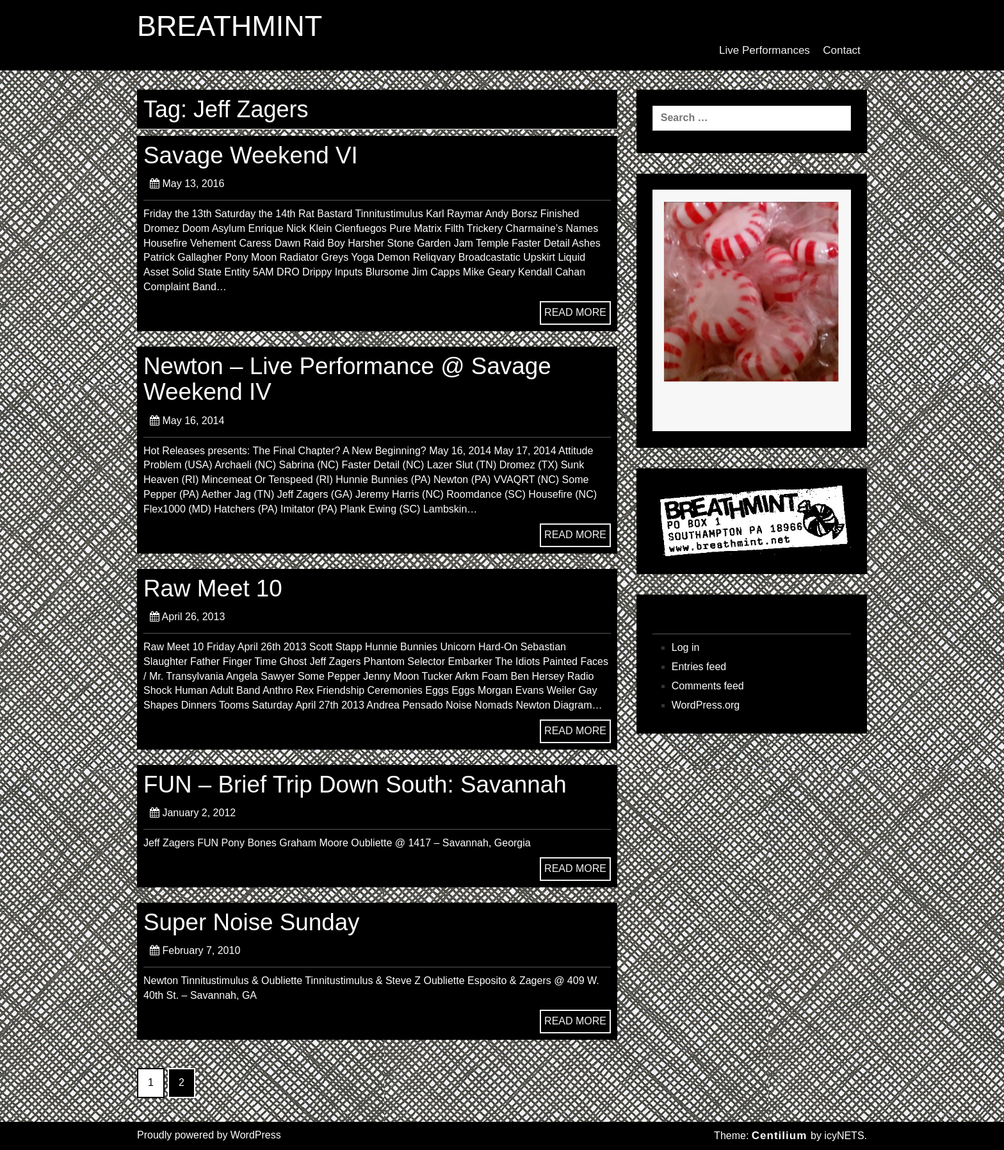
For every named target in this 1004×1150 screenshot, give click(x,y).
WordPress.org (706, 705)
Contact (842, 50)
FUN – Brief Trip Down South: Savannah (355, 784)
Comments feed (708, 685)
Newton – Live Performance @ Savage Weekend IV (347, 379)
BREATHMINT (229, 26)
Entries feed (699, 666)
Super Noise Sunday (251, 922)
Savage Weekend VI (250, 155)
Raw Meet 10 (212, 588)
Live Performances (764, 50)
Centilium (779, 1135)
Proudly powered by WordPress (209, 1134)
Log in (686, 647)
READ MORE (575, 312)
